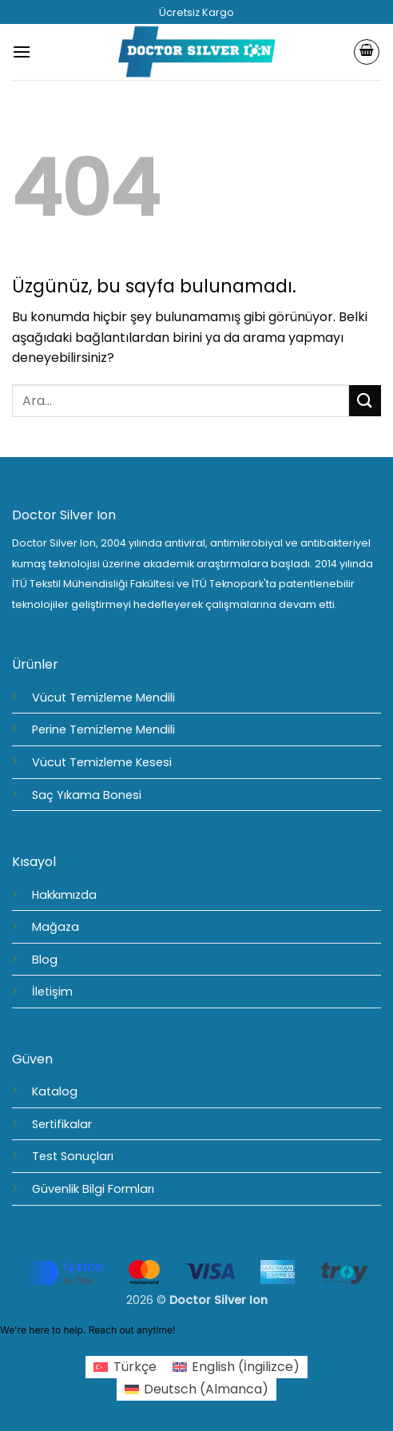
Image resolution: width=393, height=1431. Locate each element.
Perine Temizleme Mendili (103, 729)
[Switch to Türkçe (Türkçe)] (124, 1367)
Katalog (54, 1091)
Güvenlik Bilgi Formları (93, 1189)
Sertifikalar (62, 1124)
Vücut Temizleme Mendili (103, 698)
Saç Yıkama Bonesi (86, 795)
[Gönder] (365, 400)
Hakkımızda (64, 895)
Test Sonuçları (72, 1156)
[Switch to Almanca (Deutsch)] (196, 1389)
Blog (45, 960)
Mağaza (55, 927)
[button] (21, 51)
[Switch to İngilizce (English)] (236, 1367)
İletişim (52, 992)
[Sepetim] (366, 52)
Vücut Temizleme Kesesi (102, 762)
